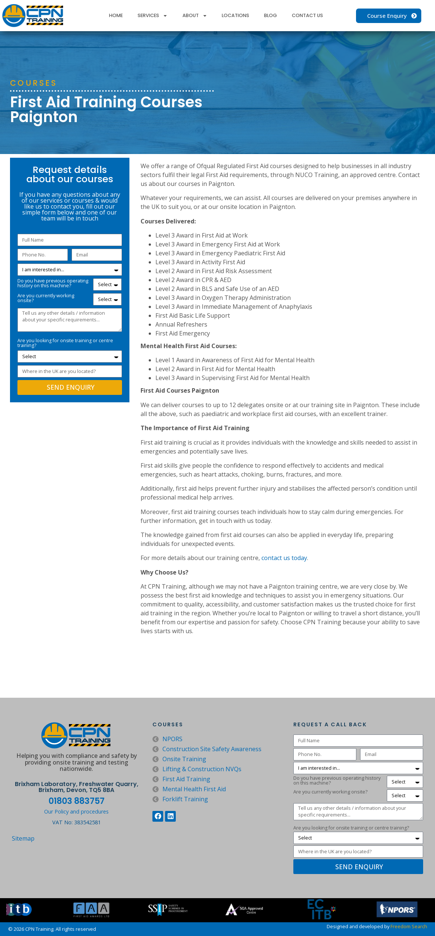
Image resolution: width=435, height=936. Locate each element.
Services (153, 16)
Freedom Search (408, 926)
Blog (270, 15)
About (194, 16)
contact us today (284, 558)
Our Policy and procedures (76, 811)
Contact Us (307, 15)
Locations (235, 15)
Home (116, 15)
